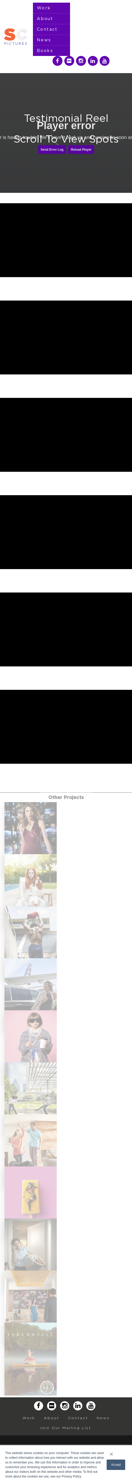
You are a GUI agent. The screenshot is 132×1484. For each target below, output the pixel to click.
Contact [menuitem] (47, 29)
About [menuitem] (45, 19)
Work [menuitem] (44, 8)
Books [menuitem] (45, 51)
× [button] (111, 1454)
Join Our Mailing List (65, 1428)
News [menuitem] (44, 40)
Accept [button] (116, 1465)
